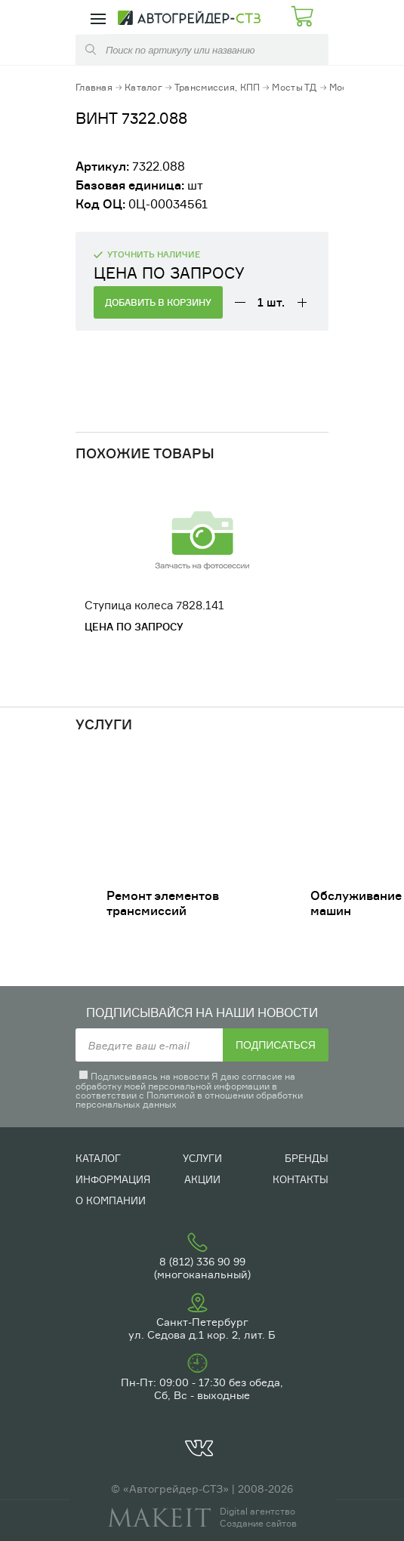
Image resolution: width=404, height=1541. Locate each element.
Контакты (300, 1179)
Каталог (143, 87)
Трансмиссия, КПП (217, 87)
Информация (113, 1179)
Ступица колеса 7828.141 (154, 605)
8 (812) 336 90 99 (202, 1261)
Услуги (202, 1158)
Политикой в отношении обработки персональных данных (189, 1099)
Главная (94, 87)
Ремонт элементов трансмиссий (162, 903)
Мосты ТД (294, 87)
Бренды (306, 1158)
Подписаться (276, 1045)
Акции (202, 1179)
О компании (111, 1200)
